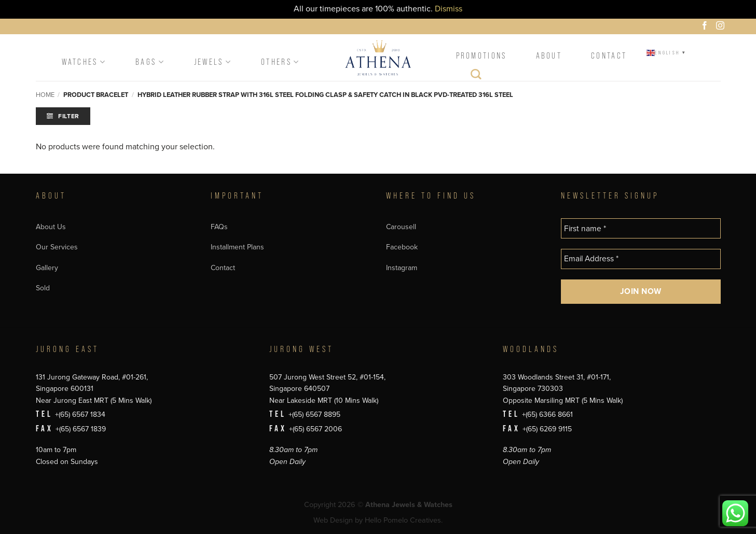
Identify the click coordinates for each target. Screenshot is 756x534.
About (549, 56)
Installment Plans (237, 247)
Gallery (47, 267)
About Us (51, 226)
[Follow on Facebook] (706, 27)
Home (45, 95)
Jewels (213, 62)
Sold (43, 288)
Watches (84, 62)
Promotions (481, 56)
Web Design (333, 520)
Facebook (402, 247)
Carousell (401, 226)
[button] (63, 116)
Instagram (401, 267)
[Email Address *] (641, 259)
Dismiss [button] (448, 9)
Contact (609, 56)
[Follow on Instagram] (721, 27)
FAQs (219, 226)
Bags (150, 62)
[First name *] (641, 228)
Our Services (57, 247)
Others (280, 62)
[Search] (477, 77)
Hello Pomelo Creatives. (404, 520)
